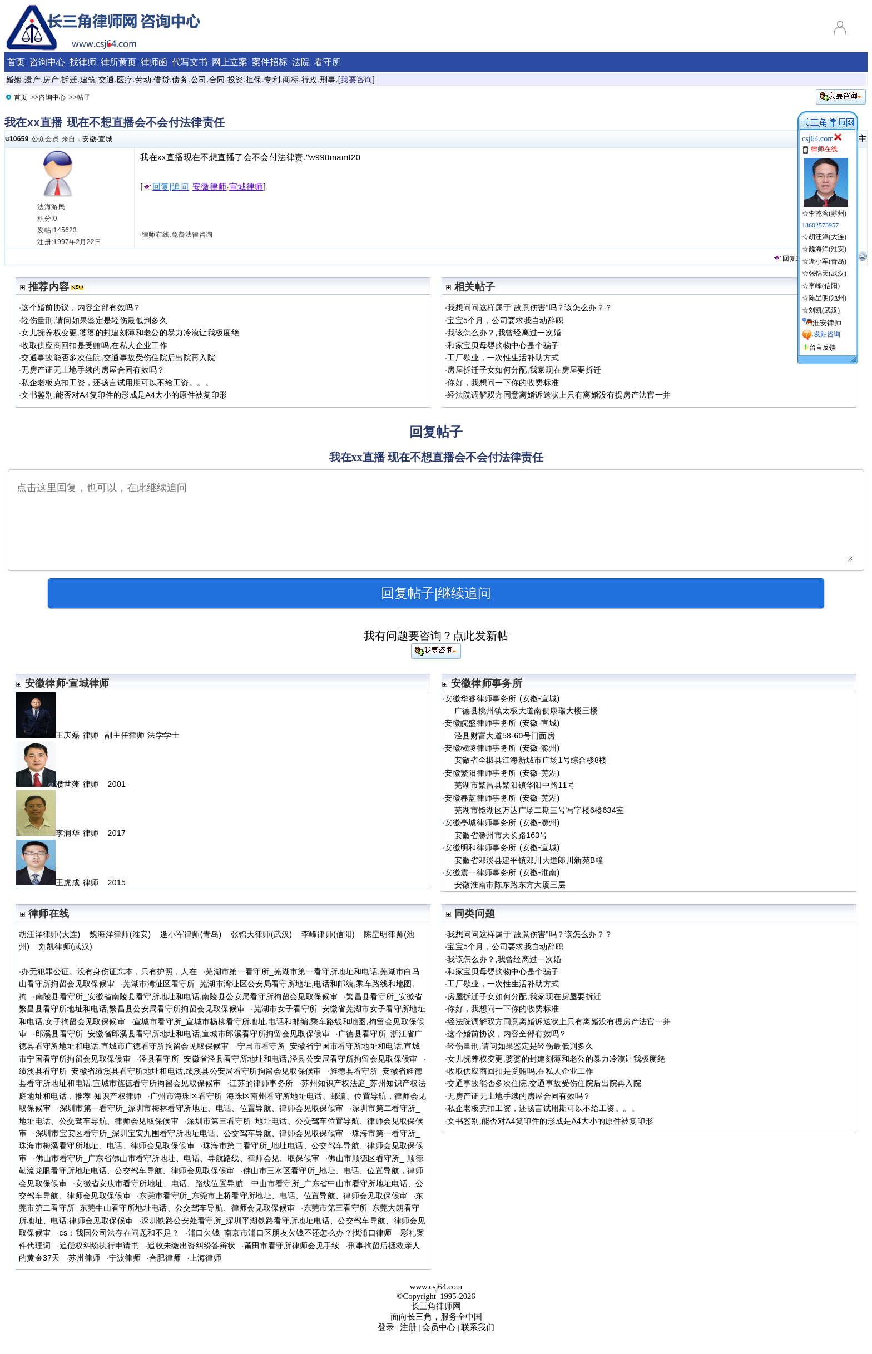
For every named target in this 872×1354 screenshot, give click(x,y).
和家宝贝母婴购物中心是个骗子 (503, 345)
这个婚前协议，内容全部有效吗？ (81, 307)
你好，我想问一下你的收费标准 (503, 382)
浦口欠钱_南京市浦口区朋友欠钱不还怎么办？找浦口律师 (290, 1232)
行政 (309, 79)
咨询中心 (47, 62)
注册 (408, 1327)
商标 (291, 79)
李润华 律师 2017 (71, 833)
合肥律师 (165, 1257)
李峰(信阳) (824, 286)
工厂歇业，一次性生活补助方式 (503, 357)
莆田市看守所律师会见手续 (292, 1245)
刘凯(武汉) (824, 310)
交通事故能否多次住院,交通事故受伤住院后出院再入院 (118, 357)
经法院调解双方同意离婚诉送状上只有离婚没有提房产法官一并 (559, 394)
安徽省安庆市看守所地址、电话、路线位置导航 (159, 1183)
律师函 (154, 62)
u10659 (17, 139)
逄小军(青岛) (827, 261)
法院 (301, 62)
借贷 (161, 79)
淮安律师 (826, 323)
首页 (16, 62)
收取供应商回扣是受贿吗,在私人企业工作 (94, 345)
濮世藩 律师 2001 (71, 784)
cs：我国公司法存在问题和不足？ (120, 1232)
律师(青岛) (191, 934)
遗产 (32, 79)
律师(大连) (50, 934)
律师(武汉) (262, 934)
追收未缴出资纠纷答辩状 (191, 1245)
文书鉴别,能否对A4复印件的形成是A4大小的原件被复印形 (124, 394)
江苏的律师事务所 (261, 1083)
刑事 (328, 79)
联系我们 (477, 1327)
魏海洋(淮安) (827, 249)
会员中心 (438, 1327)
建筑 (88, 79)
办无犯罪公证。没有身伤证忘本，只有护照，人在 (109, 971)
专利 (272, 79)
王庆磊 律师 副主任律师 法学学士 (98, 735)
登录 (386, 1327)
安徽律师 (209, 186)
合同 (217, 79)
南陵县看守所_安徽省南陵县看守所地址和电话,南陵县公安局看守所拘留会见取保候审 (187, 996)
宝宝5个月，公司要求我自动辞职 (505, 320)
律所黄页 (118, 62)
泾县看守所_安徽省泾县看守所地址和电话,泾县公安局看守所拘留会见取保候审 (278, 1058)
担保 (254, 79)
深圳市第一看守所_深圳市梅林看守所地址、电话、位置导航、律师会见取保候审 (202, 1108)
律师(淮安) (120, 934)
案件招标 (270, 62)
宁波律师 (125, 1257)
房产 (51, 79)
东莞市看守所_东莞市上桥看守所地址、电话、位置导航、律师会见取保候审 (273, 1195)
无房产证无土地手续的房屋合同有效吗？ (93, 369)
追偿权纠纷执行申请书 (100, 1245)
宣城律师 (246, 186)
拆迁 (69, 79)
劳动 (143, 79)
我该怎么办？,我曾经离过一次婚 (504, 332)
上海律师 (205, 1257)
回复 (784, 258)
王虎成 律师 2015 (71, 882)
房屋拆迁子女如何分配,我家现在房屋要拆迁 (524, 369)
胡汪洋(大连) (827, 237)
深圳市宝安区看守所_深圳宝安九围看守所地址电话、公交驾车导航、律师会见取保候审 (190, 1133)
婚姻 (14, 79)
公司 (199, 79)
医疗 (125, 79)
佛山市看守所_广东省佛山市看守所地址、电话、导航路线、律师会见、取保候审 (178, 1158)
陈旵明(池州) (827, 298)
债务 (180, 79)
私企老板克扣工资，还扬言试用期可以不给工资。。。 (117, 382)
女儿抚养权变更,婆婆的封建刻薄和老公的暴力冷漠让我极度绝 (130, 332)
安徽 (89, 139)
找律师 (83, 62)
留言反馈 (822, 347)
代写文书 (189, 62)
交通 (106, 79)
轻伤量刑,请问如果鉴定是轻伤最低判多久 (94, 320)
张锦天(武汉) (827, 273)
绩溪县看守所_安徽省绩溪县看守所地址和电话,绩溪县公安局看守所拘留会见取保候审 (170, 1071)
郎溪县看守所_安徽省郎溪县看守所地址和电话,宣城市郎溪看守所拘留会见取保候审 (183, 1033)
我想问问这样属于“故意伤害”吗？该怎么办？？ (529, 307)
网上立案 (229, 62)
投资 (235, 79)
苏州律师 (84, 1257)
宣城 (105, 139)
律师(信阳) (328, 934)
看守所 (327, 62)
